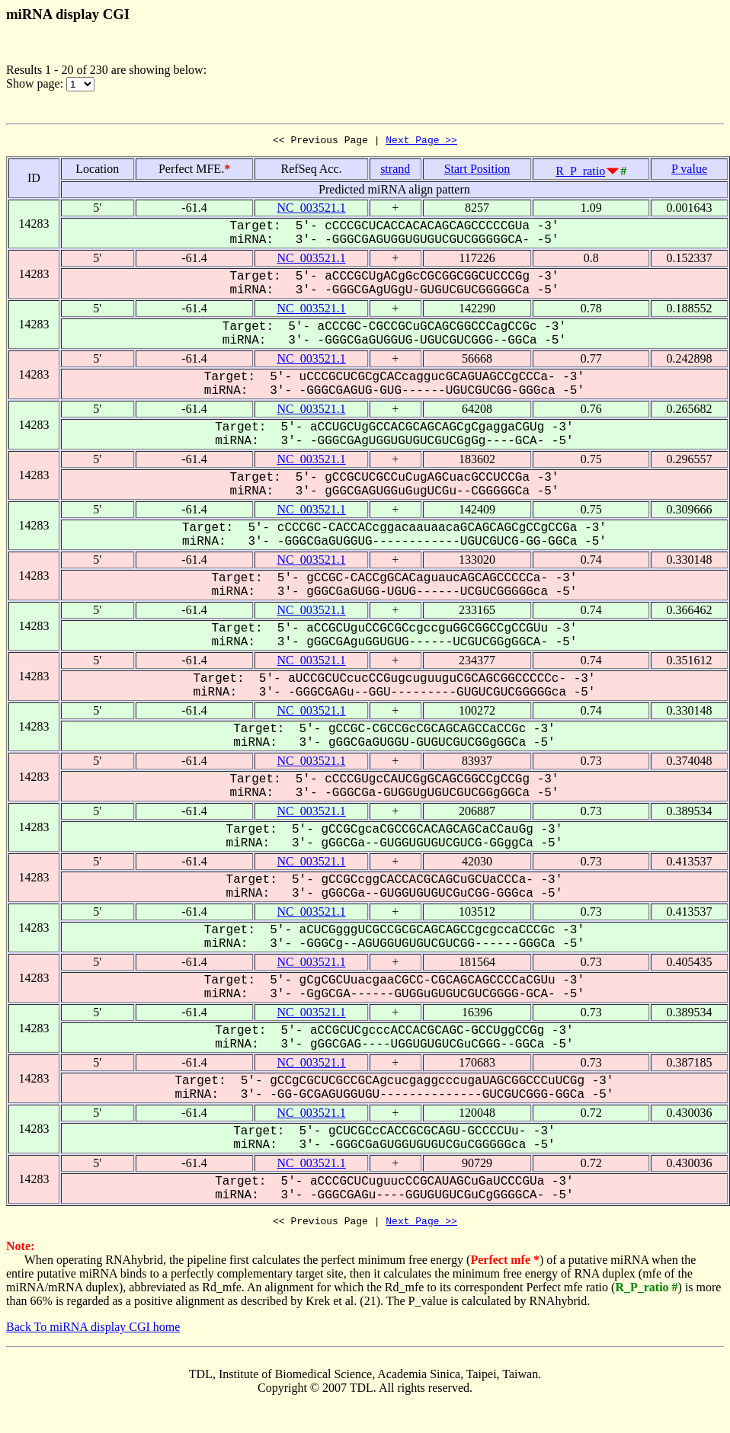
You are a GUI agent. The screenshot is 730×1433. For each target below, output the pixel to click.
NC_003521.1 (311, 209)
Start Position (477, 171)
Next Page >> (421, 142)
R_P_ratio (580, 173)
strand (395, 171)
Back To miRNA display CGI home (93, 1331)
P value (689, 171)
